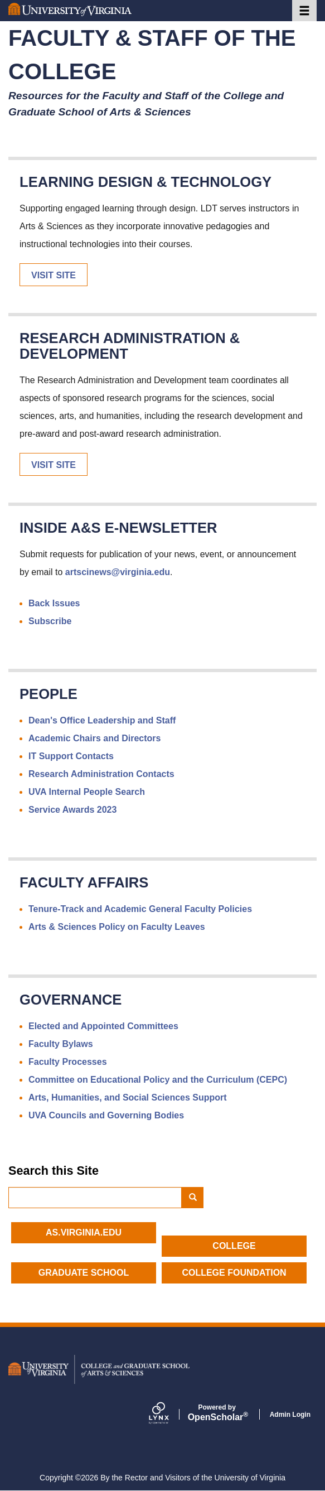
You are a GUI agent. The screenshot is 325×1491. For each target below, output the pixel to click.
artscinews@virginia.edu (117, 572)
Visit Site (53, 275)
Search (196, 1197)
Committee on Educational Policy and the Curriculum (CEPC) (157, 1079)
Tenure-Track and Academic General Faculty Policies (140, 909)
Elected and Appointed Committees (103, 1026)
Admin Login (290, 1414)
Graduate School (83, 1272)
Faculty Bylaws (60, 1044)
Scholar (217, 1413)
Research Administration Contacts (101, 774)
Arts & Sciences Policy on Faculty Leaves (116, 927)
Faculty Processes (67, 1062)
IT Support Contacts (71, 756)
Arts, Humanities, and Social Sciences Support (127, 1097)
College (233, 1246)
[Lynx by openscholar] (168, 1414)
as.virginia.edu (84, 1232)
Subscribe (49, 621)
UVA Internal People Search (86, 792)
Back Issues (54, 603)
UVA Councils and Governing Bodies (106, 1115)
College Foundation (234, 1272)
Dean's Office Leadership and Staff (102, 720)
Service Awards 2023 (72, 809)
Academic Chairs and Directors (94, 738)
